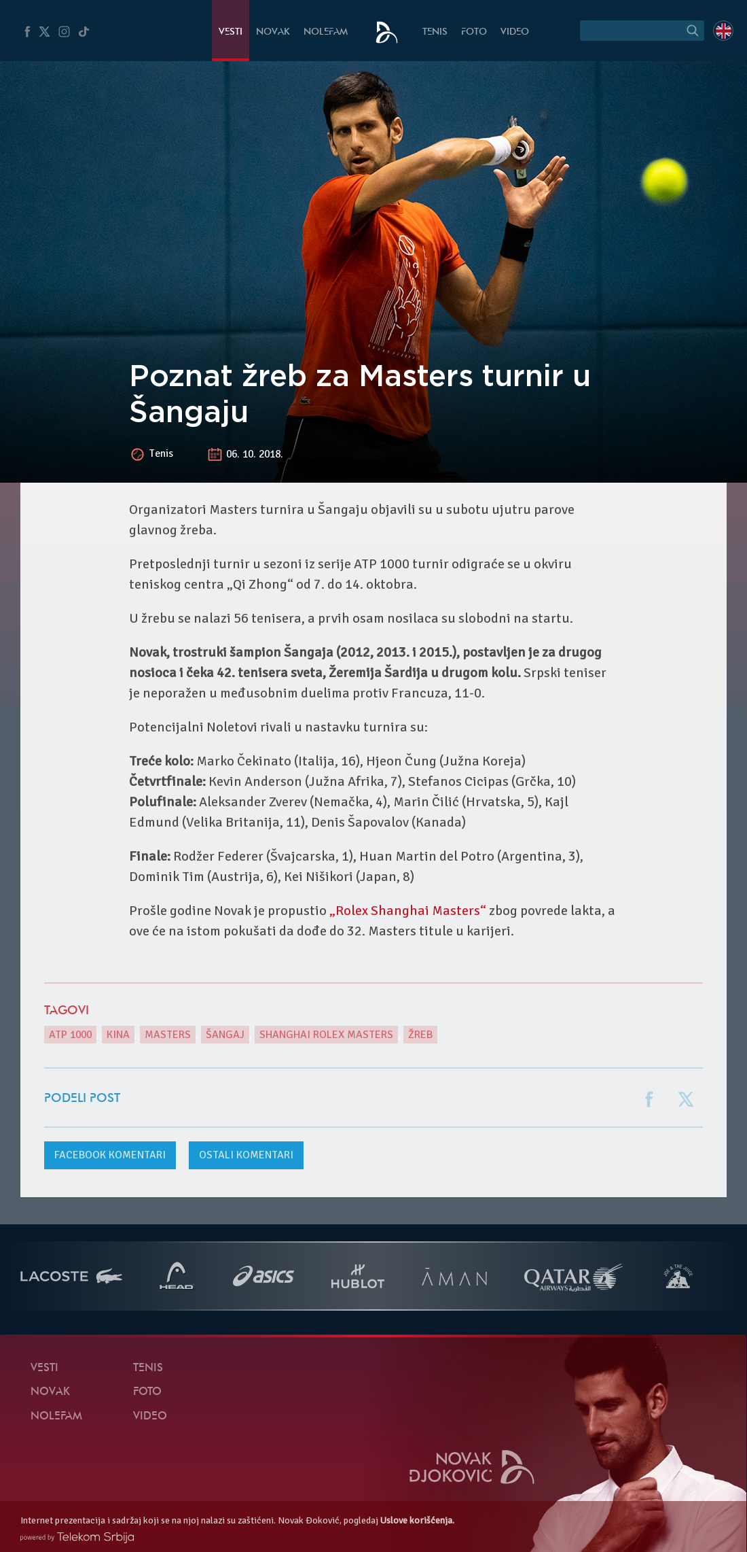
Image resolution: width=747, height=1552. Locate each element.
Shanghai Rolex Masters (326, 1034)
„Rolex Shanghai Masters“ (407, 910)
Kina (118, 1034)
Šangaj (225, 1034)
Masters (168, 1034)
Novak (273, 32)
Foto (474, 32)
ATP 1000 (70, 1034)
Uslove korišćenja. (417, 1520)
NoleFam (326, 32)
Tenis (435, 32)
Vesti (230, 32)
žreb (420, 1034)
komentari (110, 1155)
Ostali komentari (246, 1155)
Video (514, 32)
